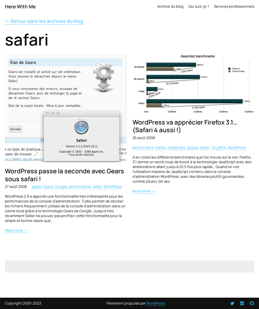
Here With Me (20, 6)
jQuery (192, 147)
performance (80, 186)
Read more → (16, 230)
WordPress (112, 186)
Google (61, 186)
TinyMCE (218, 147)
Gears (48, 186)
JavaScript (176, 147)
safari (97, 186)
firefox (160, 147)
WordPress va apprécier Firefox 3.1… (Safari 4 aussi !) (185, 126)
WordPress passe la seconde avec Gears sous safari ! (64, 175)
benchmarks (143, 147)
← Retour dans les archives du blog (44, 21)
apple (36, 186)
